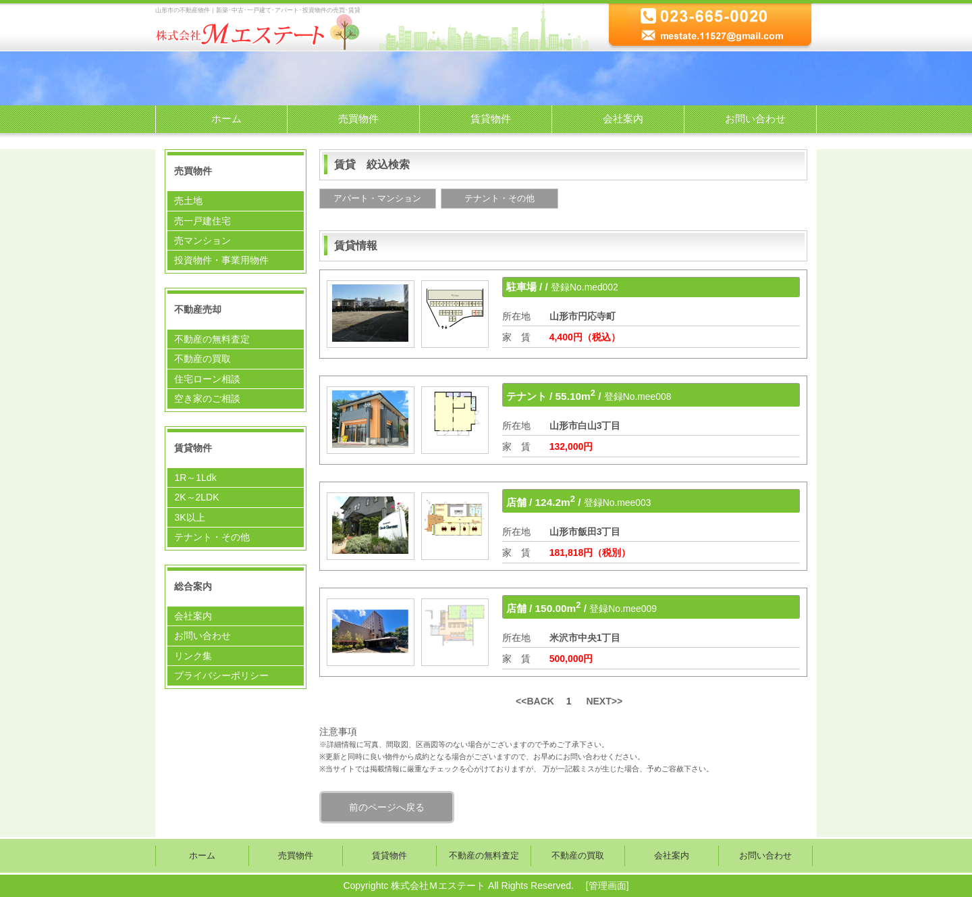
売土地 (188, 200)
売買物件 (358, 118)
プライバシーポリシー (221, 675)
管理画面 (607, 885)
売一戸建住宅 (202, 220)
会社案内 (623, 118)
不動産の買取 (202, 358)
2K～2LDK (196, 497)
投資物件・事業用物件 (221, 260)
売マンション (202, 240)
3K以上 (189, 517)
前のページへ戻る (387, 807)
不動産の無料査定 (212, 339)
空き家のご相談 (207, 398)
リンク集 (193, 655)
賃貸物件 (490, 118)
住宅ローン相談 (207, 379)
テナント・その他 (212, 537)
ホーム (226, 118)
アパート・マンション (377, 198)
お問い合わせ (755, 118)
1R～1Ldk (195, 477)
